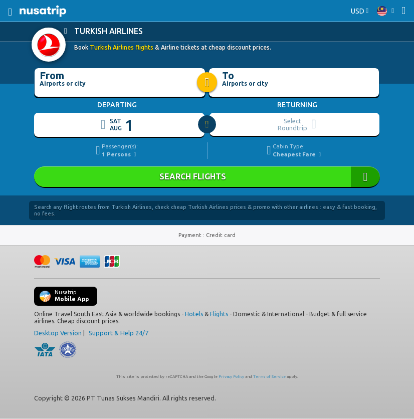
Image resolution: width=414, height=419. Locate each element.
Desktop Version (58, 332)
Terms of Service (269, 376)
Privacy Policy (231, 376)
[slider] (207, 125)
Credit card (221, 235)
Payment (190, 235)
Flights (219, 314)
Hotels (194, 314)
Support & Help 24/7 (118, 332)
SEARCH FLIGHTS (207, 176)
